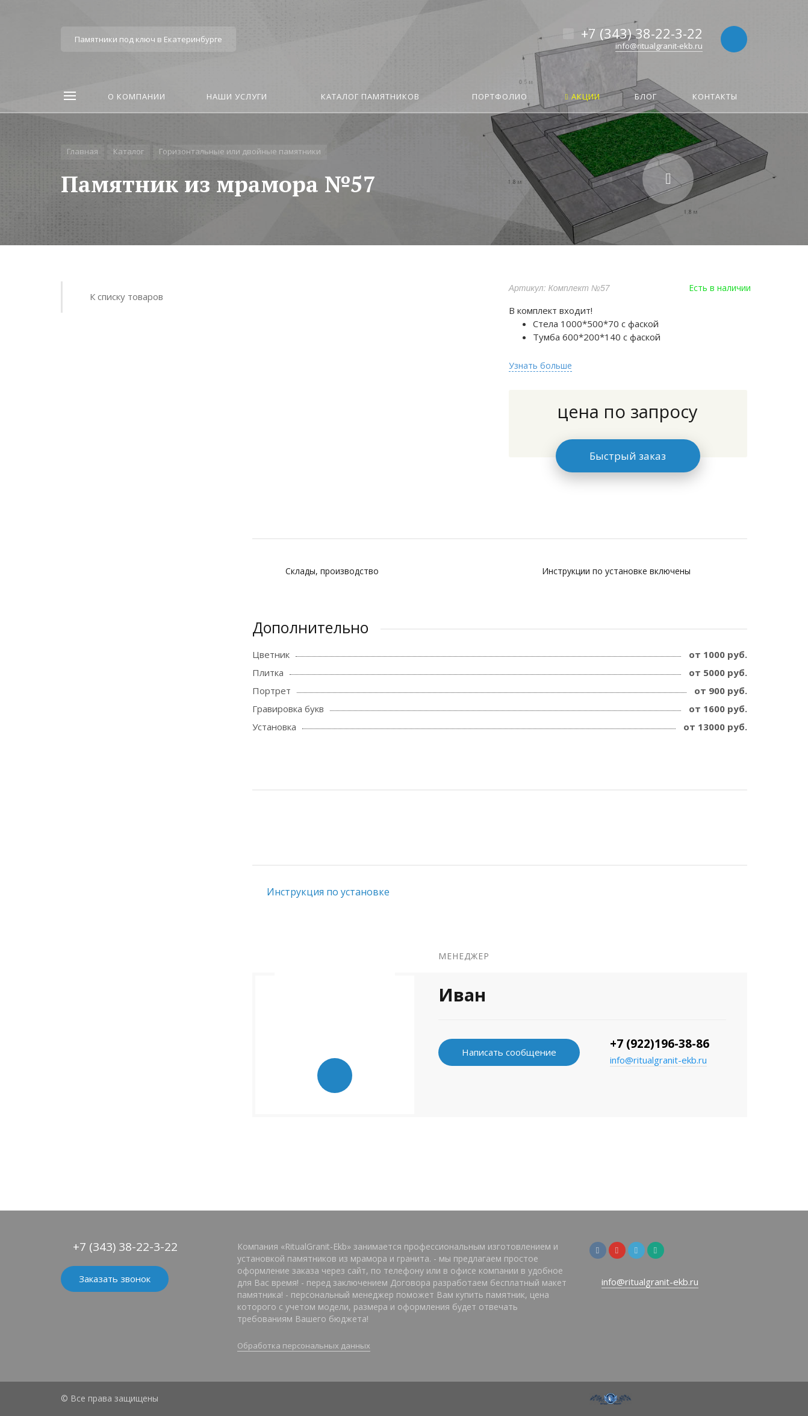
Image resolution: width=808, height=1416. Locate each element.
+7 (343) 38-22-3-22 (642, 33)
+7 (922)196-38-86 (659, 1043)
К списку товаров (126, 296)
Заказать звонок (115, 1279)
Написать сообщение (509, 1052)
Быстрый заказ (627, 456)
